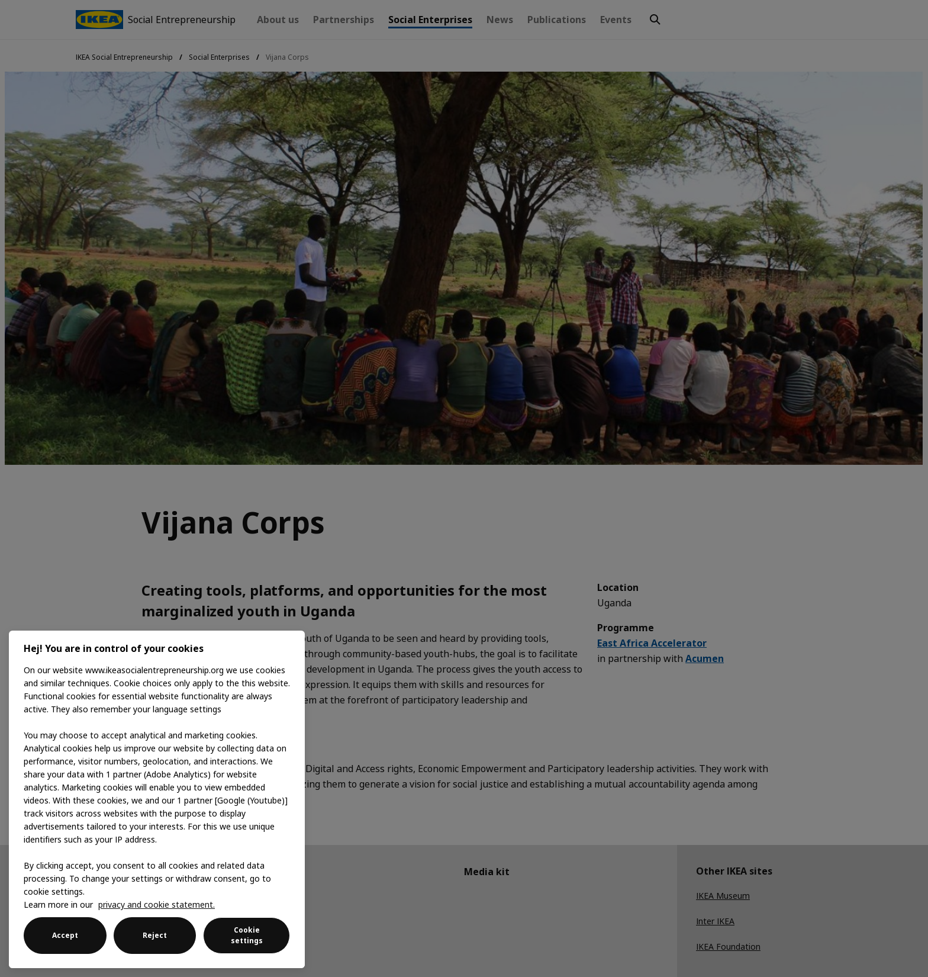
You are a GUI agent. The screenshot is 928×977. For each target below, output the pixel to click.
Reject (155, 935)
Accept (65, 935)
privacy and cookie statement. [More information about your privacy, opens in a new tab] (156, 904)
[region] (157, 799)
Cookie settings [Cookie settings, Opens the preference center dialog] (247, 935)
